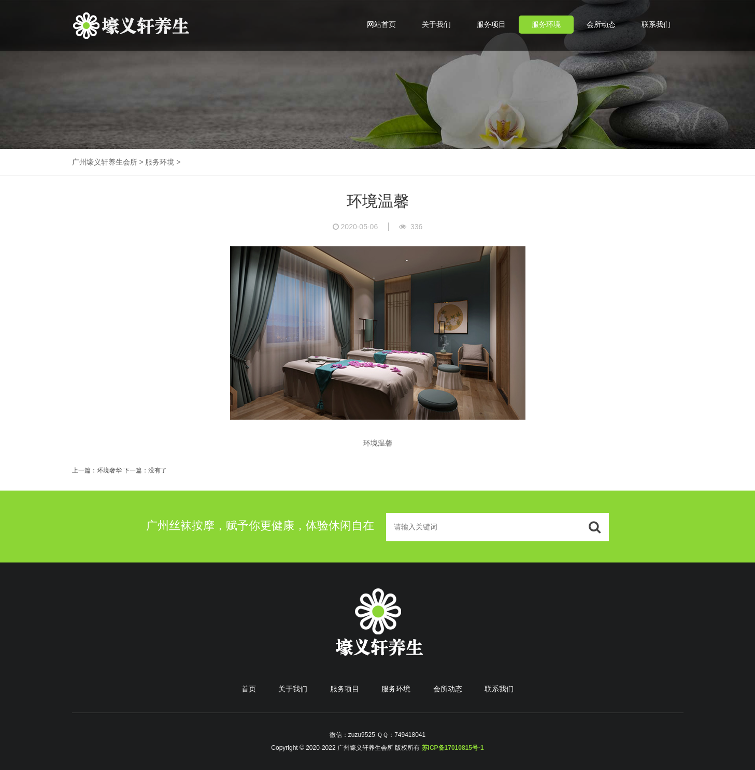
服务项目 (491, 24)
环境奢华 (109, 470)
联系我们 (656, 24)
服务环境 (546, 24)
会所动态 (601, 24)
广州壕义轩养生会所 (104, 162)
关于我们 (436, 24)
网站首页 (381, 24)
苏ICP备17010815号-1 (453, 747)
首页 (248, 689)
